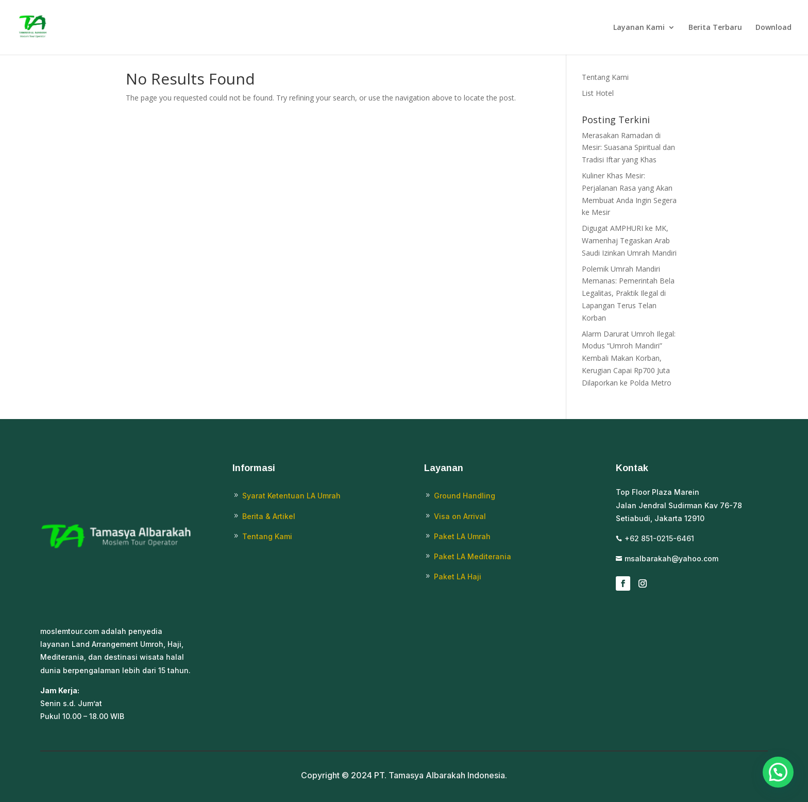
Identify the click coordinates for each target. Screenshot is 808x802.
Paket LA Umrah (462, 536)
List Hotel (598, 93)
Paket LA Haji (457, 576)
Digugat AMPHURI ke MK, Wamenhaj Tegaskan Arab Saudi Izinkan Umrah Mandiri (629, 240)
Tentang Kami (605, 77)
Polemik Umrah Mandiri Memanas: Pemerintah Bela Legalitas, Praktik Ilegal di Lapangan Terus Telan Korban (628, 293)
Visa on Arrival (460, 516)
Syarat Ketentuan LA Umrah (291, 495)
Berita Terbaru (715, 28)
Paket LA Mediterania (472, 556)
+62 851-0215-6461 (659, 538)
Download (773, 28)
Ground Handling (464, 495)
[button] (778, 772)
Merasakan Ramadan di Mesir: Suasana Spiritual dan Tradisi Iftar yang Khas (628, 147)
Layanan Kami (639, 28)
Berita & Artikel (268, 516)
